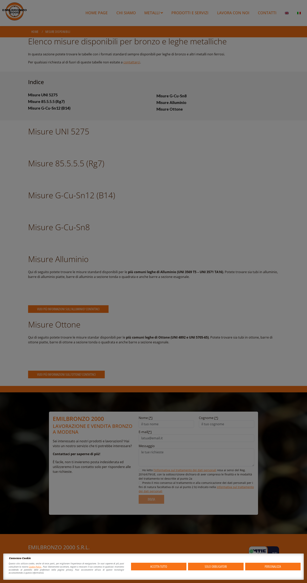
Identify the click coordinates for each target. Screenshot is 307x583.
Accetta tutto (158, 566)
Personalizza (273, 566)
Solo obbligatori (216, 566)
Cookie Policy (35, 566)
